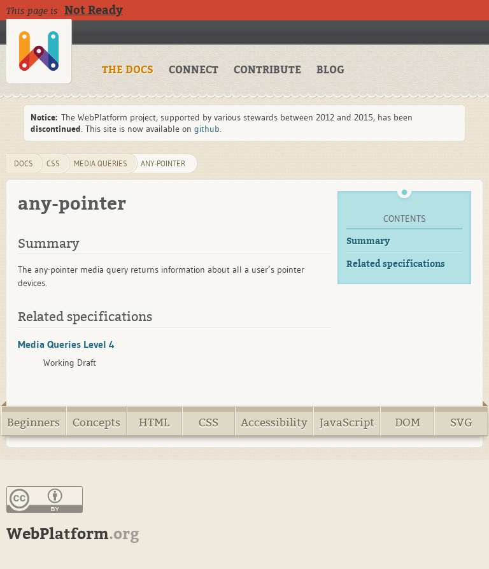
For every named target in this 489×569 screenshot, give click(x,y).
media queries (100, 163)
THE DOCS (127, 70)
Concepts (96, 422)
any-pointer (163, 163)
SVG (461, 422)
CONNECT (193, 70)
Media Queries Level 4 (66, 344)
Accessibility (274, 422)
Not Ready (93, 10)
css (53, 163)
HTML (154, 422)
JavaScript (347, 422)
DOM (407, 422)
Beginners (33, 422)
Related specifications (395, 264)
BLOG (330, 70)
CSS (208, 422)
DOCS (23, 163)
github (207, 128)
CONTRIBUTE (267, 70)
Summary (368, 241)
